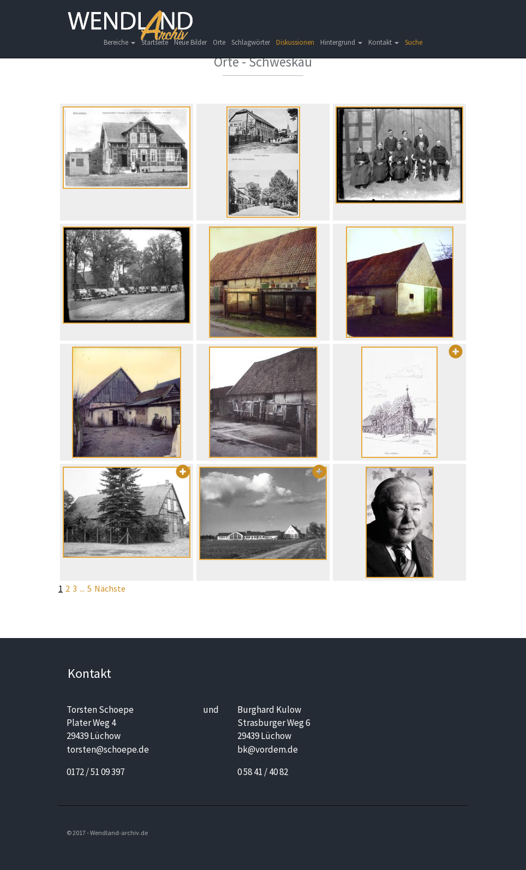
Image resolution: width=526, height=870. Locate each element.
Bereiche (119, 42)
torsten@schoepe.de (108, 749)
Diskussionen (295, 42)
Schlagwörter (250, 42)
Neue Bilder (190, 42)
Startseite (154, 42)
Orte (219, 42)
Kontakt (383, 42)
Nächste (109, 588)
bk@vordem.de (267, 749)
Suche (413, 42)
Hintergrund (341, 42)
